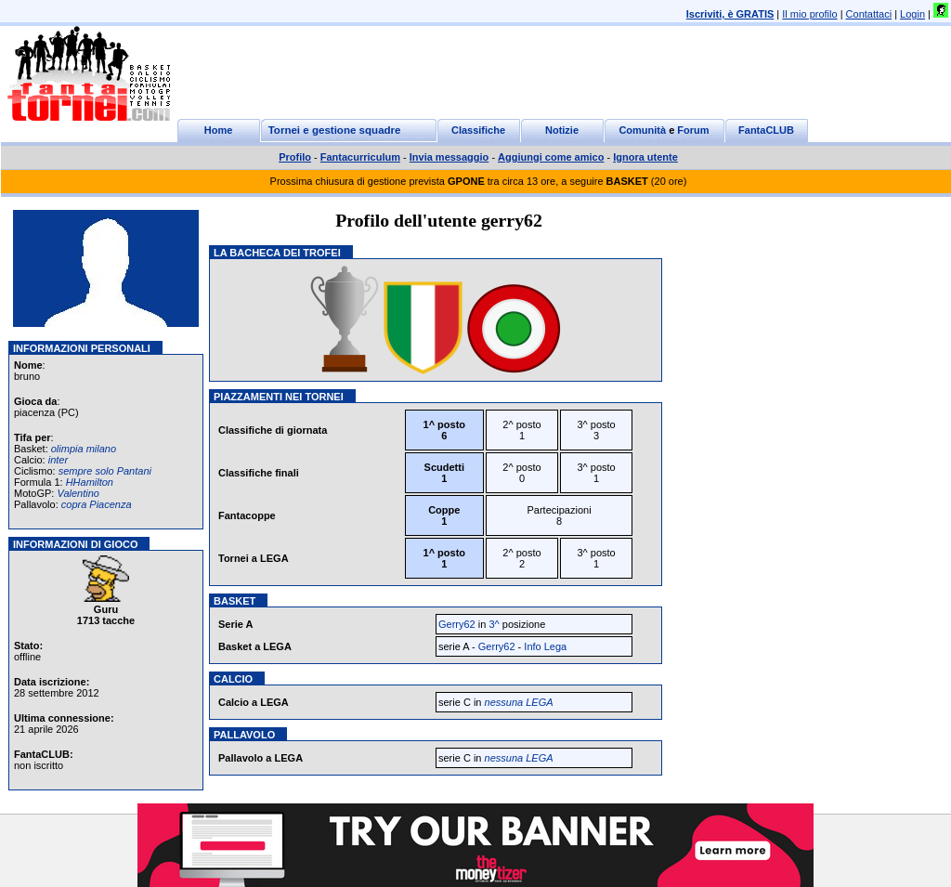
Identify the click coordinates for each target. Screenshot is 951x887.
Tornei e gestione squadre (334, 130)
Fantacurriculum (360, 157)
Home (218, 130)
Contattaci (869, 14)
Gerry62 (457, 624)
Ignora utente (645, 157)
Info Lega (545, 646)
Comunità (642, 130)
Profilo (295, 157)
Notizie (562, 130)
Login (912, 14)
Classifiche (478, 130)
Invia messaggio (449, 157)
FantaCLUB (766, 130)
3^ (494, 624)
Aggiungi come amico (551, 157)
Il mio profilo (809, 14)
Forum (693, 130)
